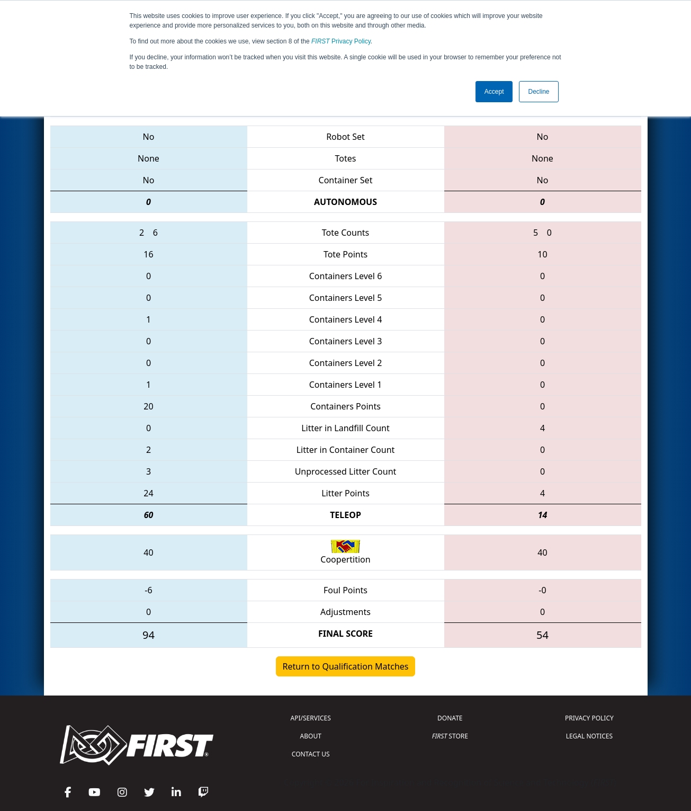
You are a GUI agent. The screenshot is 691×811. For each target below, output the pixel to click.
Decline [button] (538, 91)
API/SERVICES (311, 718)
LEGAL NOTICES (589, 736)
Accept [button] (494, 91)
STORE (450, 736)
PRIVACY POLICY (589, 718)
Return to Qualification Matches (346, 666)
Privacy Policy (341, 41)
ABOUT (310, 736)
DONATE (449, 718)
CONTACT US (311, 754)
